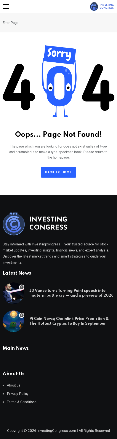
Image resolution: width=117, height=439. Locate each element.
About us (13, 385)
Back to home (58, 172)
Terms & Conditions (22, 402)
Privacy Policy (18, 394)
